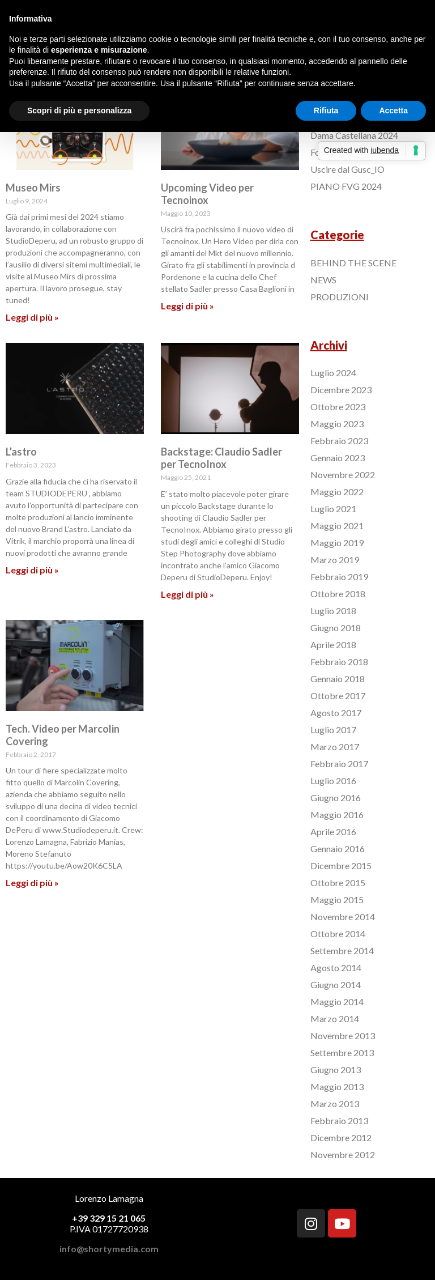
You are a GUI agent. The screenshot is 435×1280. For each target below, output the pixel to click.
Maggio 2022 (337, 491)
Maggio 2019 (337, 542)
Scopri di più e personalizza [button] (79, 110)
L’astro (21, 451)
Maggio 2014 (337, 1001)
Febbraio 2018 (339, 661)
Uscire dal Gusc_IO (347, 169)
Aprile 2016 (333, 831)
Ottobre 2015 (337, 882)
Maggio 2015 (337, 899)
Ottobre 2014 (337, 933)
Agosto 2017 (335, 712)
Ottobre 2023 (337, 406)
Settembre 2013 (342, 1052)
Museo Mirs (33, 187)
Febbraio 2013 (339, 1120)
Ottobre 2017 (337, 695)
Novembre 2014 (342, 916)
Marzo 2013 (334, 1103)
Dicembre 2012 (341, 1137)
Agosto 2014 (335, 967)
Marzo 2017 (334, 746)
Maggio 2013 (337, 1086)
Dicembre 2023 (341, 389)
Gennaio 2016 (337, 848)
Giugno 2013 (335, 1069)
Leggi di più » (32, 317)
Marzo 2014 (334, 1018)
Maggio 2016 (337, 814)
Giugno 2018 (335, 627)
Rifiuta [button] (326, 110)
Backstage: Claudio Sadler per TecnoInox (221, 457)
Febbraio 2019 (339, 576)
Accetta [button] (393, 110)
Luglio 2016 (333, 780)
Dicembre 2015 (341, 865)
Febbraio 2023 (339, 440)
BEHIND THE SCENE (353, 262)
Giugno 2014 (335, 984)
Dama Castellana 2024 (354, 135)
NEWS (323, 279)
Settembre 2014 (342, 950)
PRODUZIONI (339, 296)
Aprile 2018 (333, 644)
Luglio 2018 (333, 610)
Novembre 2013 (342, 1035)
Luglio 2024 (333, 372)
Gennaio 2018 (337, 678)
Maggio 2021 (337, 525)
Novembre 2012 (342, 1154)
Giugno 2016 (335, 797)
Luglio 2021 (333, 508)
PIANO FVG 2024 (346, 186)
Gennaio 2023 (337, 457)
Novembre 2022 (342, 474)
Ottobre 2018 (337, 593)
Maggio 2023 (337, 423)
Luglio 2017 (333, 729)
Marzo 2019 (334, 559)
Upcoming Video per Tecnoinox (207, 193)
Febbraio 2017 (339, 763)
